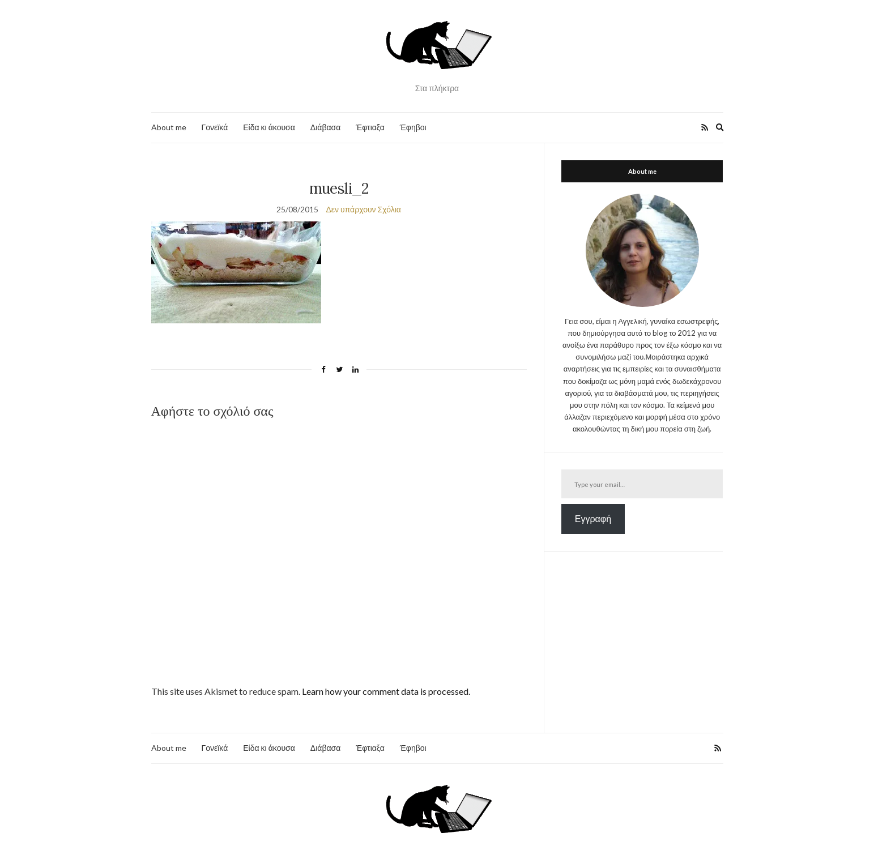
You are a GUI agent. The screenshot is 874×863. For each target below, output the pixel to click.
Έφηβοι (413, 127)
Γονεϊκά (215, 127)
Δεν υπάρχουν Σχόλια (363, 209)
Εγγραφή (593, 518)
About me (168, 127)
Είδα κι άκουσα (269, 127)
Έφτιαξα (370, 127)
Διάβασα (325, 127)
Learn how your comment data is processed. (386, 691)
